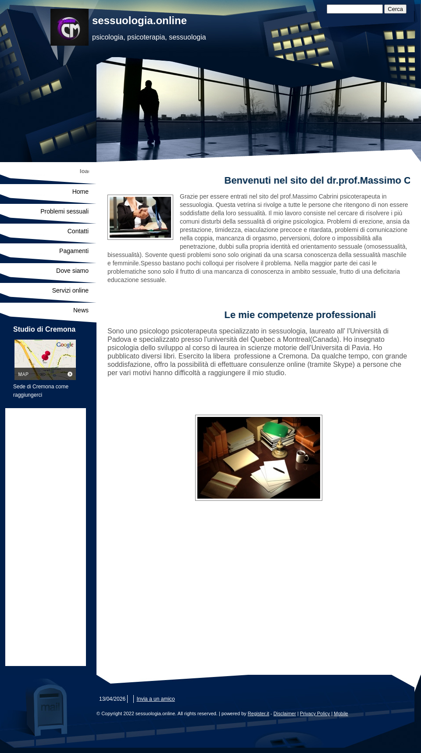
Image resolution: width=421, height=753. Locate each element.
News (81, 310)
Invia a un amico (155, 699)
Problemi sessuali (64, 211)
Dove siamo (72, 270)
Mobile (341, 713)
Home (80, 191)
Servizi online (70, 290)
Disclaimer (285, 713)
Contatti (78, 231)
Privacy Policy (315, 713)
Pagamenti (74, 250)
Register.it (258, 713)
